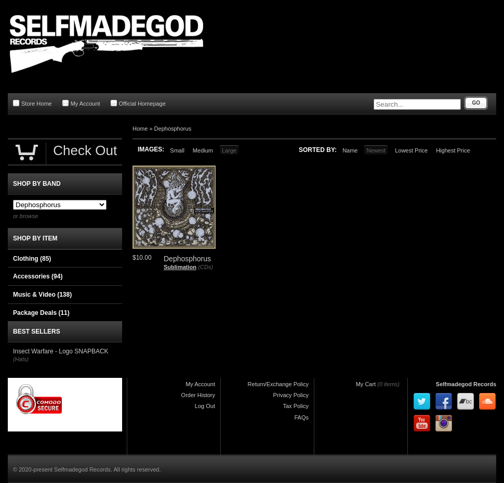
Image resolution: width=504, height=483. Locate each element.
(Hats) (21, 359)
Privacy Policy (291, 395)
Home (140, 128)
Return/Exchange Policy (278, 384)
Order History (198, 395)
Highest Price (453, 150)
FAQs (301, 417)
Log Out (205, 406)
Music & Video (42, 294)
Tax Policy (296, 406)
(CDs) (205, 267)
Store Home (32, 103)
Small (177, 150)
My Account (81, 103)
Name (349, 150)
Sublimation (180, 267)
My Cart (366, 384)
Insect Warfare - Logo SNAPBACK (61, 351)
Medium (203, 150)
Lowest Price (411, 150)
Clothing (32, 258)
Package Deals (41, 312)
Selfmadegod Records (466, 384)
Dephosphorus (173, 128)
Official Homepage (138, 103)
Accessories (37, 276)
